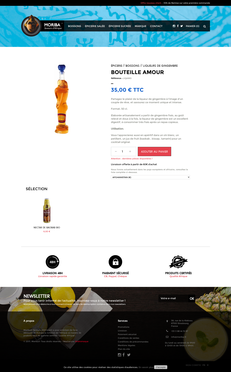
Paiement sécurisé (127, 334)
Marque (140, 26)
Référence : (116, 78)
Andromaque (81, 341)
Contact (156, 26)
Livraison (122, 330)
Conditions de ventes (128, 338)
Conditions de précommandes (133, 341)
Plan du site (124, 349)
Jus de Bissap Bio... (47, 227)
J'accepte (160, 367)
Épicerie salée (95, 26)
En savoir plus (146, 367)
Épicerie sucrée (120, 26)
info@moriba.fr (178, 337)
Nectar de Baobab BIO (77, 227)
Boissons (74, 26)
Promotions (123, 327)
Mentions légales (126, 345)
